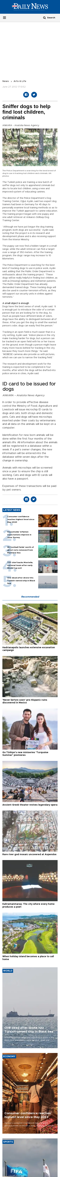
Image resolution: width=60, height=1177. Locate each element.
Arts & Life (20, 81)
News (5, 81)
